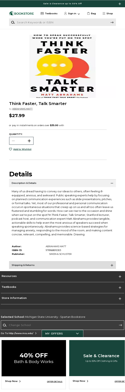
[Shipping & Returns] (62, 266)
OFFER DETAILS (54, 381)
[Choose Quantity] (21, 141)
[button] (109, 13)
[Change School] (62, 325)
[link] (91, 13)
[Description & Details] (62, 184)
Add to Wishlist (22, 149)
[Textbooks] (49, 13)
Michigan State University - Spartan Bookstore (43, 316)
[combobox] (62, 325)
